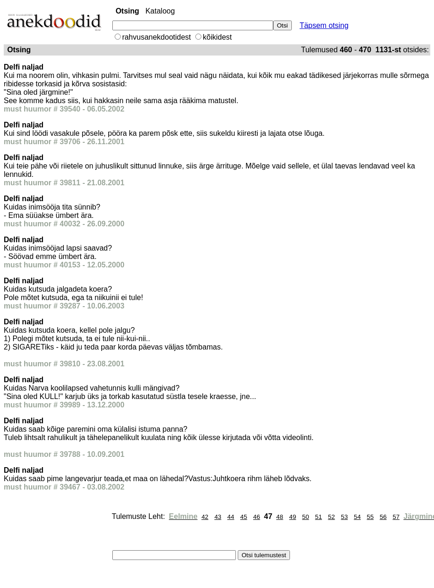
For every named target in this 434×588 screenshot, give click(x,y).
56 (382, 516)
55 (370, 516)
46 (256, 516)
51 (318, 516)
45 (243, 516)
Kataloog (160, 11)
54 (357, 516)
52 (331, 516)
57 (396, 516)
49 (292, 516)
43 (217, 516)
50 (305, 516)
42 (204, 516)
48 (279, 516)
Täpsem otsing (324, 25)
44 (230, 516)
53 (344, 516)
